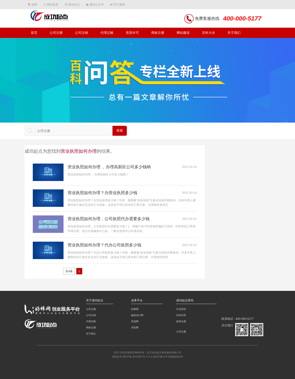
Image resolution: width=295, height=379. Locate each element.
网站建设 (183, 32)
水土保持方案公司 (158, 356)
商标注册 (157, 32)
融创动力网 (137, 315)
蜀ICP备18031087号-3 (135, 356)
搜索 (119, 130)
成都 (34, 4)
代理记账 (106, 32)
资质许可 (132, 32)
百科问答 (181, 315)
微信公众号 (97, 4)
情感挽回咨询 (175, 356)
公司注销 (81, 32)
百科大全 (208, 32)
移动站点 (74, 4)
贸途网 (134, 321)
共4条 (69, 271)
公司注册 (56, 32)
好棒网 (134, 309)
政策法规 (181, 321)
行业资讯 (181, 309)
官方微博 (119, 4)
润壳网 (134, 327)
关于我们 (234, 32)
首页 (34, 32)
